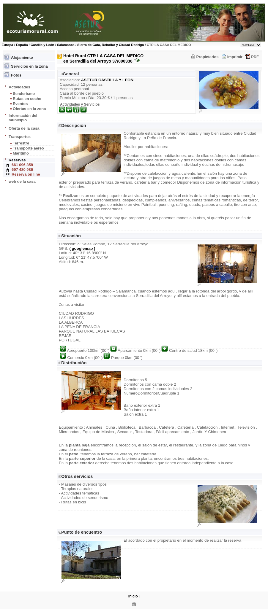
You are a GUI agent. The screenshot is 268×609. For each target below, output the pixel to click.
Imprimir (235, 57)
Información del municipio (23, 117)
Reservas (17, 160)
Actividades (19, 87)
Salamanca (66, 45)
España (22, 45)
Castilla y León (42, 45)
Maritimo (21, 153)
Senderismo (24, 93)
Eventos (20, 103)
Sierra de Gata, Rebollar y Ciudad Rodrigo (110, 45)
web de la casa (22, 181)
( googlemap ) (82, 248)
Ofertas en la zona (29, 108)
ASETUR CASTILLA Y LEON (107, 80)
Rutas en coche (27, 98)
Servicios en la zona (29, 66)
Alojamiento (22, 57)
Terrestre (21, 143)
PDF (255, 57)
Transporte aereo (28, 148)
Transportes (20, 136)
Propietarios (207, 57)
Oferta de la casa (24, 128)
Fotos (16, 75)
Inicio (133, 596)
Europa (7, 45)
